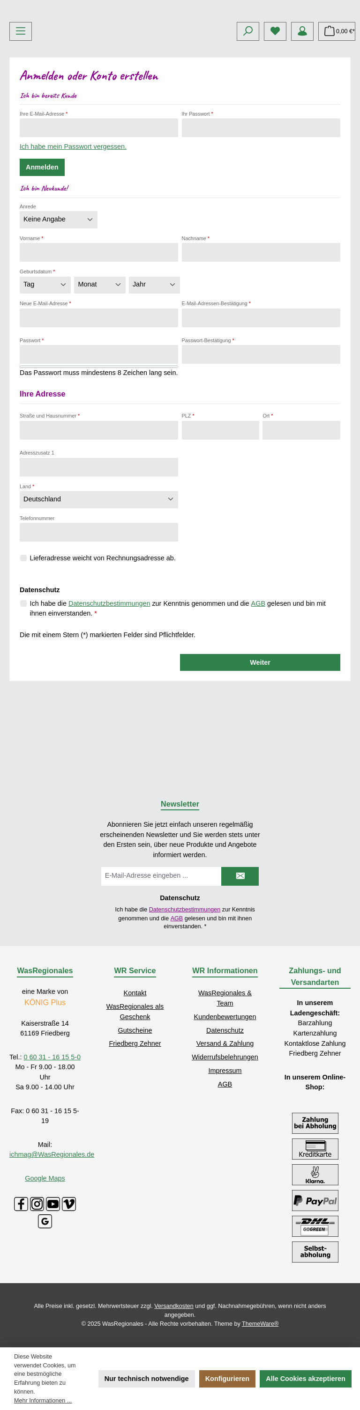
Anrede (28, 276)
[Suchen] (248, 101)
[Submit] (240, 876)
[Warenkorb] (336, 101)
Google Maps (45, 1178)
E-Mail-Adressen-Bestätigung (216, 373)
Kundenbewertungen (225, 1017)
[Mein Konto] (302, 101)
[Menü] (20, 101)
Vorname (31, 308)
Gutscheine (135, 1030)
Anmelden (42, 237)
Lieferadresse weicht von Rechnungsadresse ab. (103, 628)
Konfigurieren (227, 1378)
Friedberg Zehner (135, 1043)
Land (27, 556)
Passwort (32, 410)
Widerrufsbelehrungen (225, 1057)
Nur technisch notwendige (147, 1378)
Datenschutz (225, 1030)
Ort (267, 486)
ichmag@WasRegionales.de (51, 1154)
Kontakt (135, 993)
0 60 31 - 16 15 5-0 (52, 1057)
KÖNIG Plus (45, 1002)
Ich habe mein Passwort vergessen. (73, 216)
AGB (258, 673)
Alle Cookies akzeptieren (305, 1378)
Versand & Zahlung (225, 1043)
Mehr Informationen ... (43, 1400)
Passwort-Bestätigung (208, 410)
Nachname (196, 308)
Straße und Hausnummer (50, 486)
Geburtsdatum (37, 342)
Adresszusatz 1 (37, 522)
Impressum (224, 1070)
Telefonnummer (37, 588)
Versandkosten (173, 1306)
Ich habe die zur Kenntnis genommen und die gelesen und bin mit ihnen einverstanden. (178, 677)
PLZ (188, 486)
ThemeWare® (260, 1324)
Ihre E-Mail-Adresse (44, 183)
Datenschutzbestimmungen (109, 673)
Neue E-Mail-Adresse (45, 373)
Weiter (260, 732)
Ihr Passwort (197, 183)
